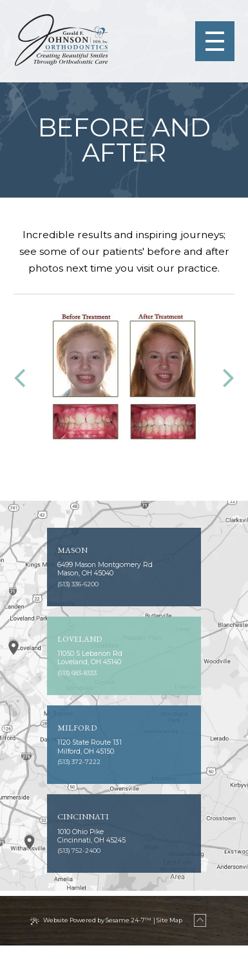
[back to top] (211, 934)
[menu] (212, 41)
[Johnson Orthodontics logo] (63, 41)
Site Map (174, 933)
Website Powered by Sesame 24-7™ (95, 933)
